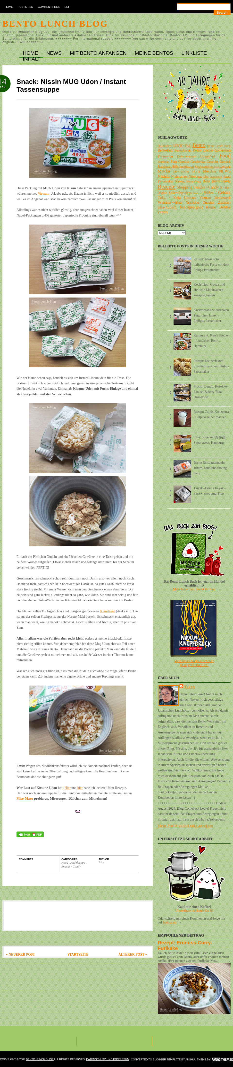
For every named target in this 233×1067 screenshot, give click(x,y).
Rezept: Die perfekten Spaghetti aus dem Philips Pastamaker (211, 366)
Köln (216, 166)
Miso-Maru (25, 798)
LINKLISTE (194, 53)
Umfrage (190, 197)
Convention (223, 150)
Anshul (191, 1059)
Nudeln (164, 176)
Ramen (180, 181)
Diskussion (165, 156)
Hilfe (174, 166)
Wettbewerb (222, 197)
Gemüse (183, 161)
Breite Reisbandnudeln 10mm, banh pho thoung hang (210, 468)
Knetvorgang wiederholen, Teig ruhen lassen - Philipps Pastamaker (212, 315)
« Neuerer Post (20, 954)
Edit (68, 6)
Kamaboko (107, 611)
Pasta (227, 176)
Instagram (169, 922)
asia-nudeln (167, 207)
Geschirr (212, 161)
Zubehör (208, 202)
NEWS (54, 53)
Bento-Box (165, 150)
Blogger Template (167, 1059)
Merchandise (181, 171)
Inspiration (186, 166)
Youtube (192, 202)
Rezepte (166, 187)
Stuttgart (198, 192)
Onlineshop (216, 176)
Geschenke (198, 161)
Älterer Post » (132, 954)
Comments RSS (49, 6)
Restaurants (221, 181)
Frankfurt (163, 161)
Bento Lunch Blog (55, 24)
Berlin (197, 150)
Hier (68, 788)
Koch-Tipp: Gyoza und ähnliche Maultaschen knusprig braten (209, 290)
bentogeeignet (191, 207)
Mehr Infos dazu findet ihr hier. (194, 589)
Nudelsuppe (78, 862)
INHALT (32, 59)
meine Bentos (218, 207)
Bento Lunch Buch (219, 146)
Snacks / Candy (71, 866)
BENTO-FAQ (181, 146)
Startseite (77, 954)
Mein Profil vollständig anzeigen (185, 826)
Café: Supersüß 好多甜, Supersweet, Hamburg (210, 439)
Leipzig (225, 166)
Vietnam (43, 193)
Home (9, 6)
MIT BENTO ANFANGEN (99, 53)
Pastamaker (166, 181)
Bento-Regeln (183, 150)
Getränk (225, 161)
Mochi (196, 171)
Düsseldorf (207, 156)
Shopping (184, 187)
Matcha (164, 171)
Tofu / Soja (169, 197)
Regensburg (193, 181)
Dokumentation (186, 156)
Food (65, 862)
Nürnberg (195, 176)
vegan (162, 212)
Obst (206, 176)
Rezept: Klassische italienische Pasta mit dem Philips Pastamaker (211, 264)
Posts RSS (25, 6)
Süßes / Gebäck (217, 192)
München (209, 171)
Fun (173, 161)
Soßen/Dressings (180, 193)
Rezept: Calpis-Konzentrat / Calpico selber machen (212, 414)
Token (189, 687)
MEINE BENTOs (155, 53)
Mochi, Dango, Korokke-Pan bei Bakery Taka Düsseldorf (211, 392)
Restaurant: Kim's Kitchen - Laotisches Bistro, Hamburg (212, 341)
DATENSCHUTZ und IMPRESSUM (107, 1059)
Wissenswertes (170, 202)
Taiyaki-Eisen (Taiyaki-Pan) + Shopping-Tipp (210, 490)
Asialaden (164, 146)
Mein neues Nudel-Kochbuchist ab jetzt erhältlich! (194, 663)
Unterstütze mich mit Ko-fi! (194, 911)
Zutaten (224, 202)
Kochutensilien (204, 166)
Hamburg (164, 166)
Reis (206, 181)
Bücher (208, 150)
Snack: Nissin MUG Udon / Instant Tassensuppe (71, 85)
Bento (198, 145)
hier (80, 788)
